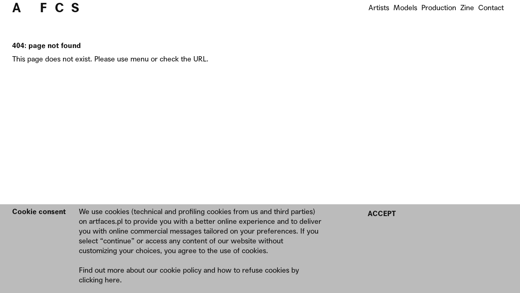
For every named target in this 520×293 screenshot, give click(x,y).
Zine (467, 7)
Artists (378, 7)
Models (405, 7)
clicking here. (100, 280)
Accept (382, 213)
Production (438, 7)
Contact (491, 7)
